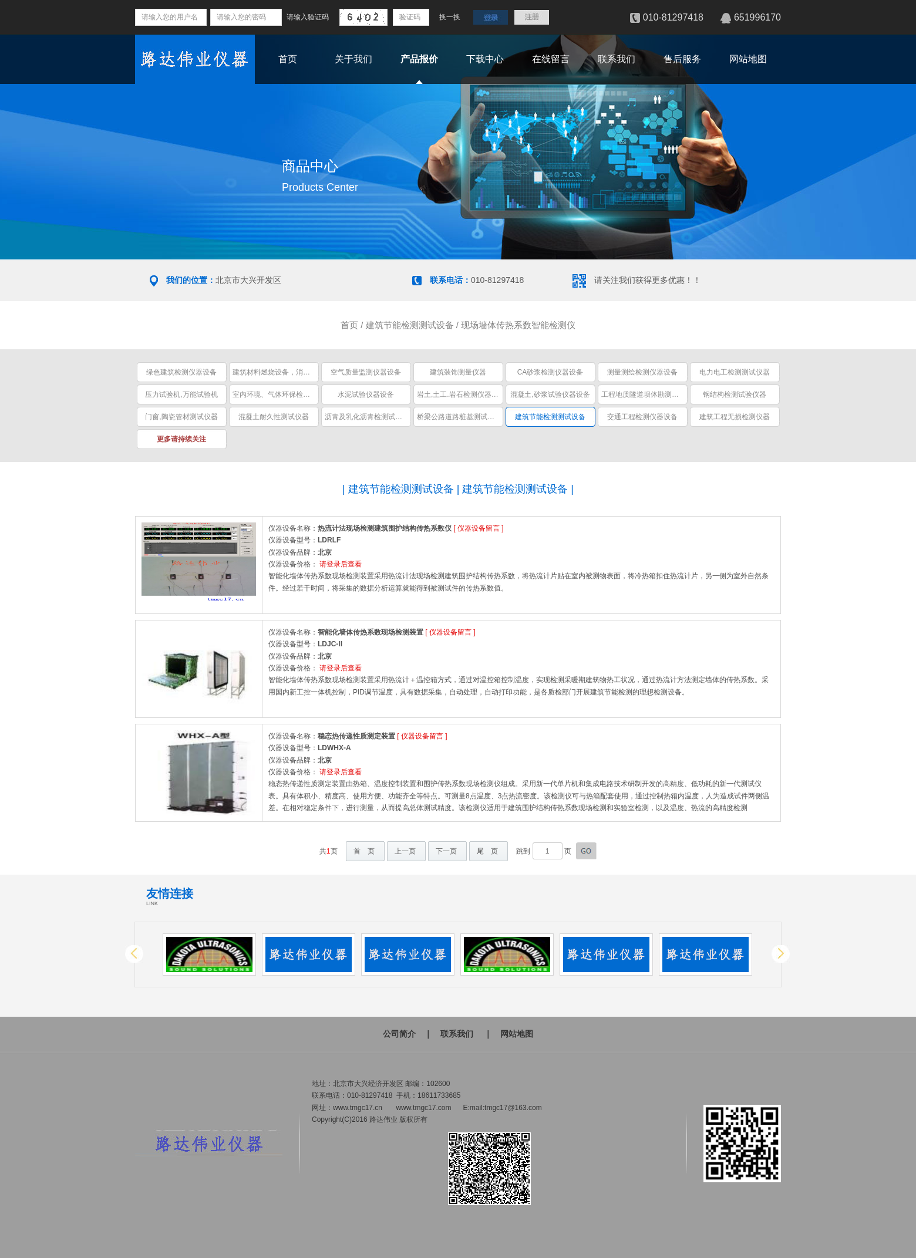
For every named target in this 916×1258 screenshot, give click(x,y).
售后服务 (682, 59)
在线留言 (551, 59)
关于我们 (353, 59)
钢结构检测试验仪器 (734, 394)
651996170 (757, 17)
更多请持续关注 (181, 439)
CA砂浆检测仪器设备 (550, 372)
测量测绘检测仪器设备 (642, 372)
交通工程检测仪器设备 (642, 417)
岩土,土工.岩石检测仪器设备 (461, 394)
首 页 (364, 851)
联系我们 (616, 59)
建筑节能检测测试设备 (410, 325)
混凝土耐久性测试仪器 (273, 417)
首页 (287, 59)
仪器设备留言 (478, 528)
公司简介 (399, 1033)
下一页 (446, 851)
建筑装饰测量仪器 (458, 372)
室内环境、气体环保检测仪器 (278, 394)
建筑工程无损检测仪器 (734, 417)
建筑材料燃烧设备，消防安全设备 (285, 372)
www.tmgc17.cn (357, 1108)
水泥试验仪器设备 (366, 394)
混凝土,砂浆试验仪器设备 (550, 394)
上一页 (405, 851)
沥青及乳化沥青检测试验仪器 (370, 417)
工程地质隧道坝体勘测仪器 (643, 394)
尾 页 (487, 851)
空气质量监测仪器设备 (366, 372)
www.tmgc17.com (423, 1108)
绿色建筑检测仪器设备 (181, 372)
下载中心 (485, 59)
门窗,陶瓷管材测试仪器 (181, 417)
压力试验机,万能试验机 (181, 394)
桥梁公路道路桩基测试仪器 (459, 417)
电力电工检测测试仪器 (734, 372)
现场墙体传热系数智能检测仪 (518, 325)
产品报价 (419, 59)
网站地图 (748, 59)
